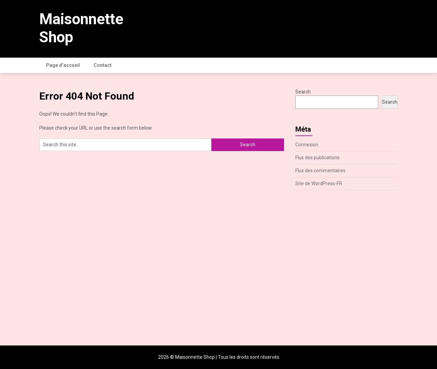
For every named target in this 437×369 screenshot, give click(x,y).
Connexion (306, 144)
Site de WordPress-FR (318, 183)
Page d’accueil (63, 65)
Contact (103, 65)
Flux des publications (317, 157)
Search (303, 91)
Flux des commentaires (320, 170)
